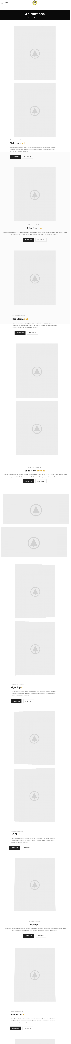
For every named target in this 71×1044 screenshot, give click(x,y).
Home (30, 18)
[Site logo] (34, 2)
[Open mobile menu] (4, 3)
